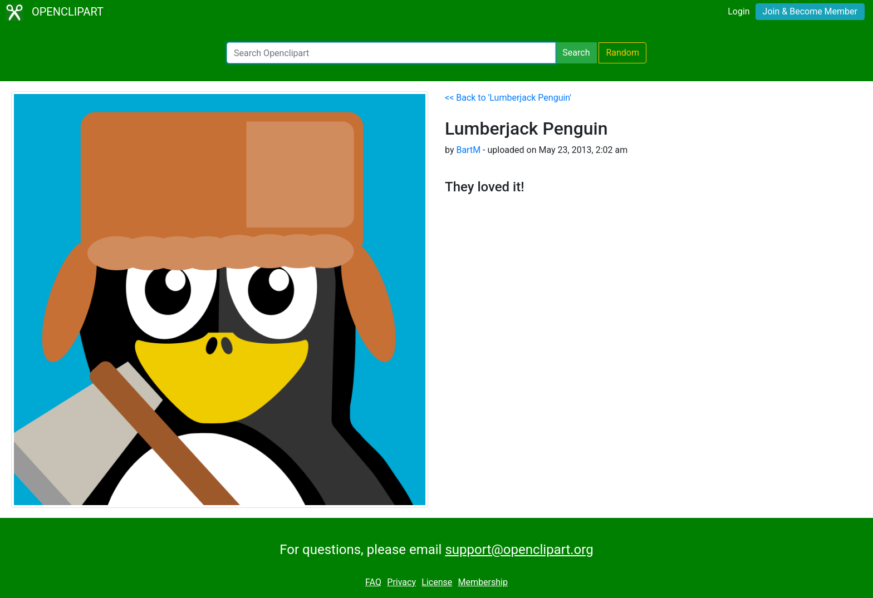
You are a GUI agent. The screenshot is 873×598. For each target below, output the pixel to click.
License (436, 582)
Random (622, 52)
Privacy (401, 582)
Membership (483, 582)
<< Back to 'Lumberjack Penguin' (508, 97)
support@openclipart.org (519, 549)
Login (738, 11)
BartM (468, 150)
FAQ (373, 582)
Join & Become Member (810, 11)
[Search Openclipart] (391, 52)
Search (576, 52)
